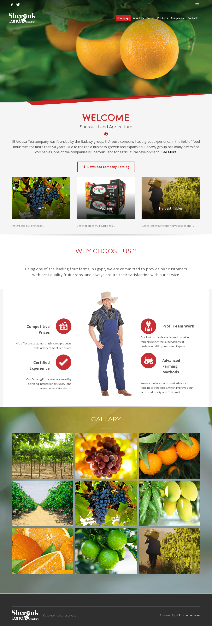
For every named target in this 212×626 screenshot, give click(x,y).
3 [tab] (205, 98)
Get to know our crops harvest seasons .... (168, 226)
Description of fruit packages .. (96, 226)
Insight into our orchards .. (28, 226)
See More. (169, 152)
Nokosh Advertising (188, 615)
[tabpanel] (106, 53)
